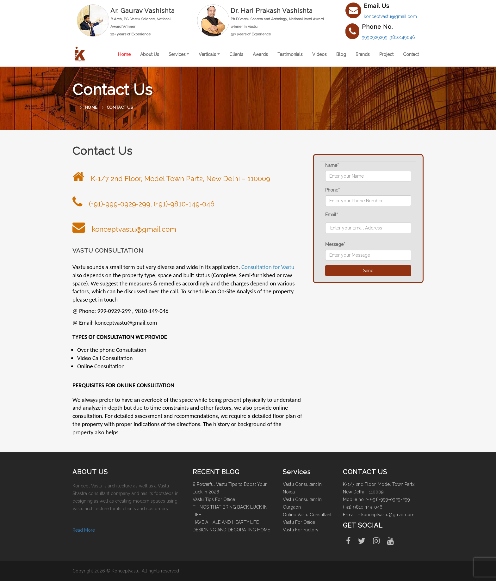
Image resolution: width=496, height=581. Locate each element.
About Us (149, 54)
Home (124, 54)
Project (386, 54)
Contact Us (120, 107)
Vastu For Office (299, 522)
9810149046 (402, 37)
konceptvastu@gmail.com (390, 16)
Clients (236, 54)
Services (177, 54)
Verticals (207, 54)
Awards (260, 54)
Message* (335, 244)
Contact (411, 54)
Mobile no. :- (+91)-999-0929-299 (376, 499)
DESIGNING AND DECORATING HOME (231, 529)
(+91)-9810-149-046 (362, 507)
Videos (319, 54)
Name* (332, 165)
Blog (341, 54)
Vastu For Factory (301, 529)
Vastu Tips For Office (214, 499)
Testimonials (290, 54)
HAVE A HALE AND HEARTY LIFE (226, 522)
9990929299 (375, 37)
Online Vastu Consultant (307, 514)
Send (368, 270)
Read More (83, 530)
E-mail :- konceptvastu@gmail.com (378, 514)
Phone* (332, 190)
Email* (331, 214)
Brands (363, 54)
